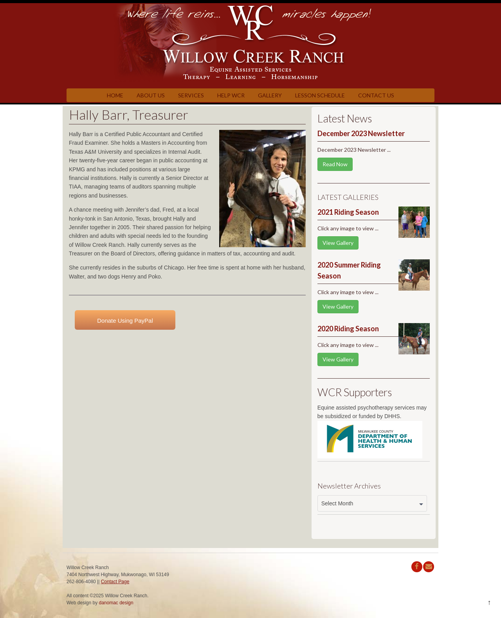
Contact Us (376, 95)
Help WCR (231, 95)
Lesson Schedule (320, 95)
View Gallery (338, 242)
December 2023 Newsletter (361, 133)
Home (115, 95)
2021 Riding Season (348, 212)
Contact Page (115, 581)
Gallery (270, 95)
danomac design (116, 602)
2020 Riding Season (348, 328)
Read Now (335, 164)
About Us (151, 95)
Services (191, 95)
